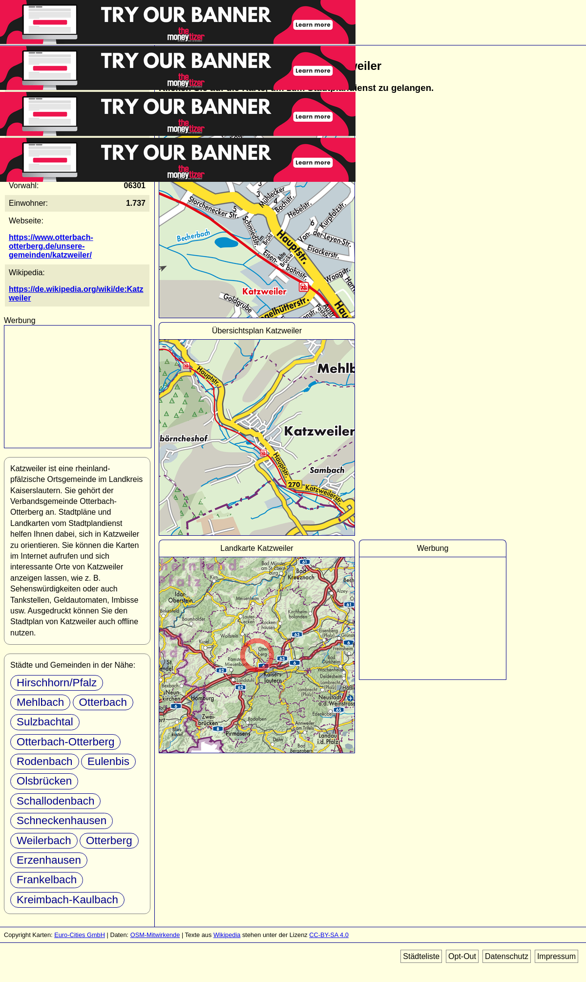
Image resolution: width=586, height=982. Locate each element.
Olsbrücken (44, 781)
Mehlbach (40, 702)
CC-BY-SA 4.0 (329, 934)
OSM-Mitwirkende (155, 934)
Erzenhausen (49, 860)
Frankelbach (47, 879)
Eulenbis (108, 761)
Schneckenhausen (61, 820)
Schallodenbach (55, 801)
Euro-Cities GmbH (79, 934)
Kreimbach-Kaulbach (67, 900)
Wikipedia (226, 934)
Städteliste (421, 956)
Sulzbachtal (45, 722)
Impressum (556, 956)
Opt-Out (462, 956)
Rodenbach (45, 761)
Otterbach (103, 702)
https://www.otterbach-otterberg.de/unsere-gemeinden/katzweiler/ (51, 246)
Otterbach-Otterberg (65, 742)
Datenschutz (506, 956)
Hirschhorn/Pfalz (57, 682)
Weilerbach (44, 840)
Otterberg (109, 840)
